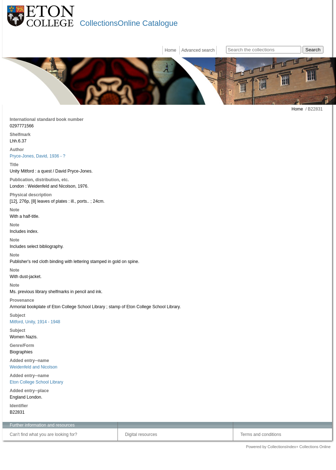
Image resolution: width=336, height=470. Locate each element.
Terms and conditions (260, 434)
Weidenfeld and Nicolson (33, 367)
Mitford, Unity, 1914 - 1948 (35, 321)
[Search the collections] (263, 49)
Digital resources (141, 434)
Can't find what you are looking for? (43, 434)
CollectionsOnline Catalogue (129, 23)
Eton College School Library (36, 382)
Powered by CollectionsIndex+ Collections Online (288, 447)
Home (170, 50)
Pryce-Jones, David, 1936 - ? (37, 156)
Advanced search (198, 50)
